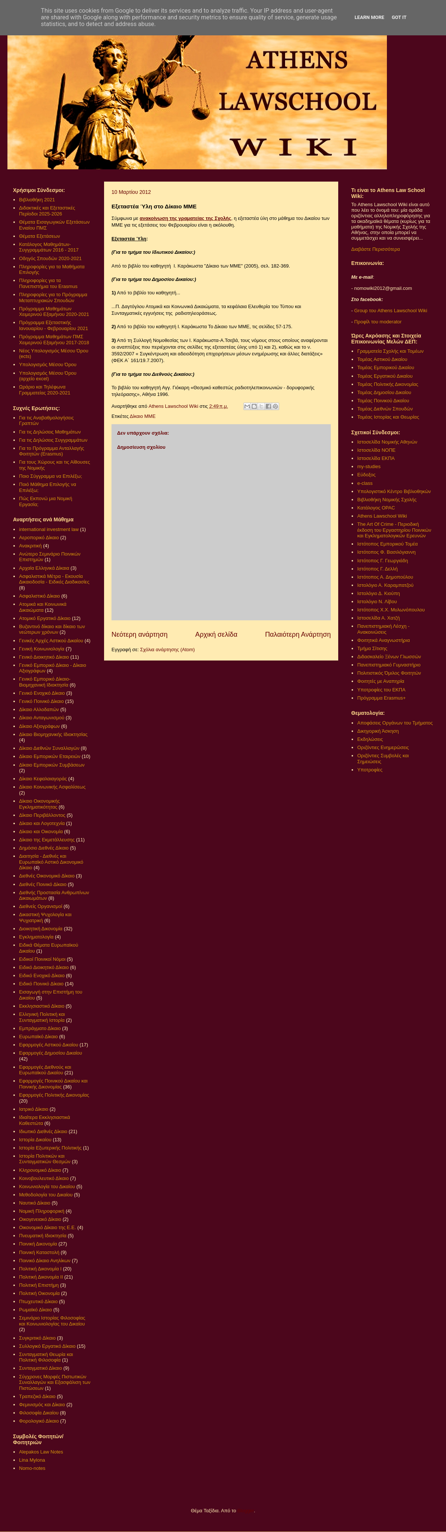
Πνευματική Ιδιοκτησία (42, 1235)
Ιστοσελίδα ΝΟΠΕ (376, 450)
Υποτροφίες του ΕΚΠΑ (381, 690)
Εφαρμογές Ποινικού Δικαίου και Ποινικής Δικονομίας (53, 1084)
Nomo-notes (32, 1468)
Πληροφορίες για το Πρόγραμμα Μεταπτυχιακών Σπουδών (53, 297)
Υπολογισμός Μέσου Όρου (47, 364)
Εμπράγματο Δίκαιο (40, 1028)
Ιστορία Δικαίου (35, 1139)
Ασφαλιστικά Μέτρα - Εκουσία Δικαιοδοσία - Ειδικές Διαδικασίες (54, 579)
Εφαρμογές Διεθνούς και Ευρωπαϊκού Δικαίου (45, 1070)
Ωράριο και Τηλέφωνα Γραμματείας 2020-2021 (44, 390)
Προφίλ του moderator (378, 321)
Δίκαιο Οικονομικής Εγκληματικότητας (39, 804)
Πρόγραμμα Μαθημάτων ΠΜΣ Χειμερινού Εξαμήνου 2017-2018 (54, 339)
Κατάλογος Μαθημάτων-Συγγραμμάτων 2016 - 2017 (48, 247)
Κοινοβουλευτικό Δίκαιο (44, 1178)
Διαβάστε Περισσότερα (375, 249)
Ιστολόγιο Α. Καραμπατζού (385, 585)
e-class (364, 483)
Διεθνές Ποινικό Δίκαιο (43, 884)
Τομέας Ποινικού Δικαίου (383, 400)
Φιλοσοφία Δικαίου (38, 1413)
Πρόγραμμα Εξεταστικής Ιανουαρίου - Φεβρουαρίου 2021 (53, 325)
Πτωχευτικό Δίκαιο (38, 1301)
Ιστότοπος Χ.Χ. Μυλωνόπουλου (391, 610)
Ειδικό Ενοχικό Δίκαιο (42, 975)
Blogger (245, 1510)
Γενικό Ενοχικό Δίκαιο (42, 693)
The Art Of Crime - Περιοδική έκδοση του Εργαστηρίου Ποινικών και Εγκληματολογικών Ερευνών (394, 529)
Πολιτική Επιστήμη (39, 1285)
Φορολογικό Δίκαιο (39, 1421)
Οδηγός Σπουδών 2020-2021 (50, 258)
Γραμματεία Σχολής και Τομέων (390, 351)
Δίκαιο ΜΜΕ (143, 416)
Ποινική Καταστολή (39, 1252)
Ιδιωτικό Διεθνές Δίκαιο (43, 1131)
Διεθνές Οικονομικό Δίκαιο (46, 876)
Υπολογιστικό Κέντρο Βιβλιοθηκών (394, 491)
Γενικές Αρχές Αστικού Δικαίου (51, 640)
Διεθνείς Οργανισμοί (40, 906)
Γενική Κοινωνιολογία (41, 649)
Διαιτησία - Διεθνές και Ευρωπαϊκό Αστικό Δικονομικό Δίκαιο (51, 861)
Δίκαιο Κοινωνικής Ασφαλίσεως (52, 787)
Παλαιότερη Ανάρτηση (298, 634)
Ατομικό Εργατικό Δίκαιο (45, 618)
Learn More (369, 17)
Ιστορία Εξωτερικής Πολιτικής (50, 1148)
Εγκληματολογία (36, 937)
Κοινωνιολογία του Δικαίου (47, 1186)
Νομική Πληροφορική (41, 1211)
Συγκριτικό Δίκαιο (37, 1338)
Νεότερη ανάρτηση (140, 634)
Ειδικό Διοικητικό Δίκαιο (44, 967)
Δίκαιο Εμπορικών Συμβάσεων (51, 765)
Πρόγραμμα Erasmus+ (381, 698)
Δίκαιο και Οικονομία (41, 831)
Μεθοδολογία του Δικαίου (45, 1194)
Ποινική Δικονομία (38, 1244)
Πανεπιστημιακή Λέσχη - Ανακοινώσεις (383, 629)
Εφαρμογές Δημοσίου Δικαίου (50, 1053)
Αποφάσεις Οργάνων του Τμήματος (395, 723)
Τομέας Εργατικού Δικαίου (385, 376)
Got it (399, 17)
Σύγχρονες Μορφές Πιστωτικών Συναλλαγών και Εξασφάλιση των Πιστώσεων (54, 1382)
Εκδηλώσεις (370, 739)
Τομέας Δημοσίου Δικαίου (384, 392)
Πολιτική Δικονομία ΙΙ (41, 1277)
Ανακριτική (30, 545)
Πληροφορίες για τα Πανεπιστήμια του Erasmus (48, 283)
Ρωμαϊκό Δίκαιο (35, 1309)
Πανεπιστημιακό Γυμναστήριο (388, 665)
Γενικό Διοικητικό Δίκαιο (44, 657)
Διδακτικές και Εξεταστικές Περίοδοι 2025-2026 (47, 211)
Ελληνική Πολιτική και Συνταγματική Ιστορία (42, 1017)
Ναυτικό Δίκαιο (34, 1203)
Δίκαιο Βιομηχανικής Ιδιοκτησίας (53, 734)
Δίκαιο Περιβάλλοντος (42, 815)
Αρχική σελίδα (216, 634)
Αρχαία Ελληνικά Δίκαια (44, 568)
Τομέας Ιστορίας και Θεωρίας (388, 417)
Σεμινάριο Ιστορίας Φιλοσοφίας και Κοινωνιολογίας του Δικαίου (52, 1321)
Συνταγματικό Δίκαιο (40, 1368)
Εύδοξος (366, 474)
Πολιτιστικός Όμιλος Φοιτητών (389, 673)
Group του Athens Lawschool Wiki (390, 310)
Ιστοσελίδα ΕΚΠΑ (376, 458)
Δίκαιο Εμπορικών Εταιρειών (49, 756)
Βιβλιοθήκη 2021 (37, 199)
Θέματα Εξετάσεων (39, 236)
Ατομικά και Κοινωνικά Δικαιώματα (43, 607)
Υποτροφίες (369, 770)
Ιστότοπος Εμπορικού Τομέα (387, 544)
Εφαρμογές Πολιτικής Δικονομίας (54, 1095)
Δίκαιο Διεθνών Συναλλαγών (49, 748)
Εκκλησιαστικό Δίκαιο (41, 1006)
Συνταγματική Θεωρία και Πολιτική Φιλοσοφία (46, 1357)
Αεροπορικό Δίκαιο (39, 537)
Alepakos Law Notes (41, 1452)
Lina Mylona (32, 1460)
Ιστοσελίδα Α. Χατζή (378, 618)
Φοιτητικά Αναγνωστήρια (383, 640)
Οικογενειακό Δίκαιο (40, 1219)
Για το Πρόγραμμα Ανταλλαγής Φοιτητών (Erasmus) (51, 451)
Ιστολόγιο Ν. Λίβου (377, 601)
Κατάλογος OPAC (376, 508)
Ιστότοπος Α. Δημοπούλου (385, 577)
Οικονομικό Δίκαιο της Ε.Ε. (47, 1227)
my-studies (369, 466)
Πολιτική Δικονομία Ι (40, 1269)
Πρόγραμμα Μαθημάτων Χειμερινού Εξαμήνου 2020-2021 (54, 311)
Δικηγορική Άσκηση (378, 731)
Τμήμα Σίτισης (372, 648)
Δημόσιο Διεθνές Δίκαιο (43, 848)
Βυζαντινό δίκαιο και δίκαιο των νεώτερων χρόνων (52, 629)
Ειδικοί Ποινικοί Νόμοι (42, 959)
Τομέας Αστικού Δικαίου (382, 359)
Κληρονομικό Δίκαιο (40, 1170)
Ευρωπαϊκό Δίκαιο (38, 1036)
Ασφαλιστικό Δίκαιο (39, 596)
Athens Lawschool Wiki (382, 516)
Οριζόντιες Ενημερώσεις (383, 747)
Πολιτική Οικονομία (39, 1293)
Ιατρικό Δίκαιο (33, 1109)
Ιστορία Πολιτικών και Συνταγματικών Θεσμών (44, 1159)
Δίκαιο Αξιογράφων (39, 726)
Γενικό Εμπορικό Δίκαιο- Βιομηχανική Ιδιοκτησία (44, 682)
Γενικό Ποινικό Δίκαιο (41, 701)
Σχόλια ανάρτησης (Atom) (167, 649)
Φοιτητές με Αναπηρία (380, 681)
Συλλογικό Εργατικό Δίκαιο (47, 1346)
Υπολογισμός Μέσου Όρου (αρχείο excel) (47, 376)
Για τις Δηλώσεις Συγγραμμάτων (53, 440)
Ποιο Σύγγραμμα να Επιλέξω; (50, 476)
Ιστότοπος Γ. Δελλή (377, 569)
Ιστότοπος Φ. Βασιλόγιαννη (386, 552)
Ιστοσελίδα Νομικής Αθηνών (387, 442)
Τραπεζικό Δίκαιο (37, 1396)
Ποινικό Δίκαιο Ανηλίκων (44, 1260)
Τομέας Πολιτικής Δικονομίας (387, 384)
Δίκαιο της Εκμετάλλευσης (47, 839)
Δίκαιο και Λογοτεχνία (42, 823)
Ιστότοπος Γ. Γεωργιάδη (382, 560)
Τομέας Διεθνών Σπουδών (385, 409)
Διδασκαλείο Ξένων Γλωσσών (389, 656)
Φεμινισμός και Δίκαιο (42, 1404)
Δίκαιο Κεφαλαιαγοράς (43, 778)
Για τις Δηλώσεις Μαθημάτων (50, 432)
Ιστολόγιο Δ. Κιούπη (378, 593)
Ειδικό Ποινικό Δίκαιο (41, 983)
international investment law (48, 529)
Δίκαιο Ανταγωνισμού (41, 717)
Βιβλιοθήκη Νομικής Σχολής (387, 499)
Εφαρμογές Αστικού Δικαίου (48, 1045)
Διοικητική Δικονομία (40, 928)
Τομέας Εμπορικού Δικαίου (385, 367)
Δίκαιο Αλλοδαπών (39, 709)
